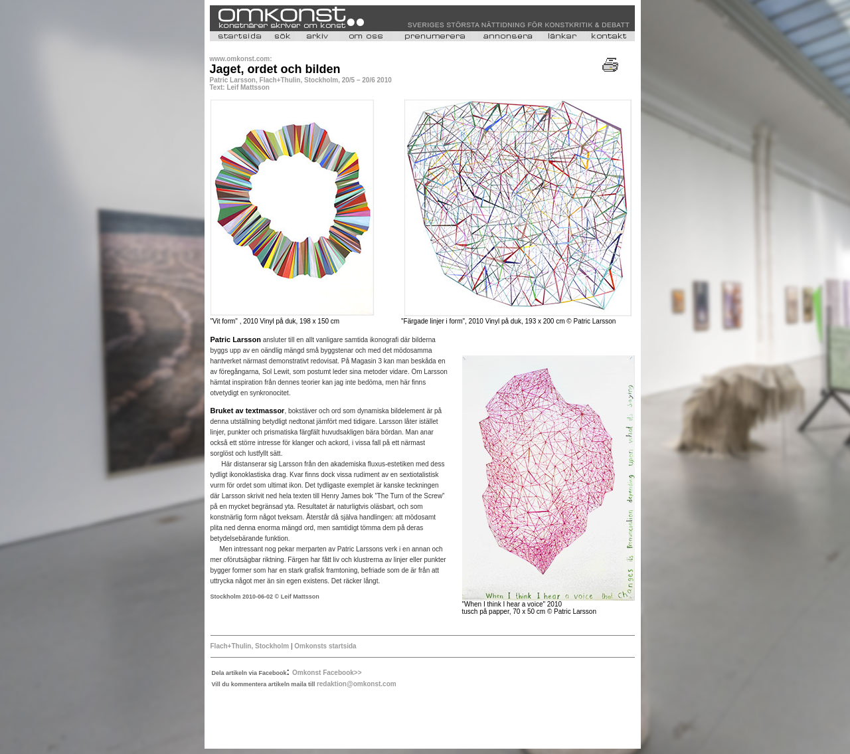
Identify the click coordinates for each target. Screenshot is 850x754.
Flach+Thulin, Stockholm (250, 646)
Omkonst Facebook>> (326, 672)
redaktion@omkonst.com (356, 684)
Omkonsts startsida (325, 646)
